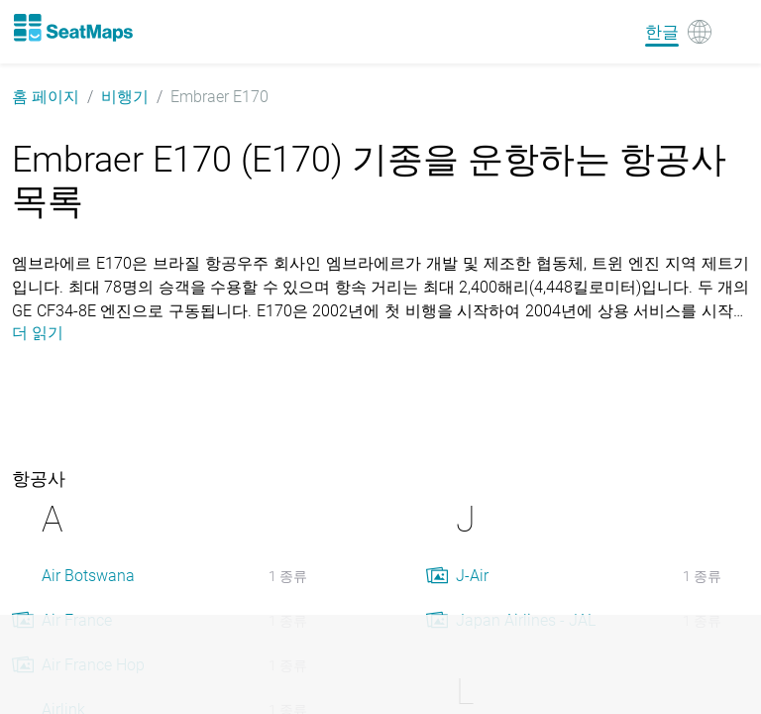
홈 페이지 (45, 96)
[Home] (72, 28)
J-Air (472, 575)
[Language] (678, 32)
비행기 (125, 96)
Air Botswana (88, 575)
